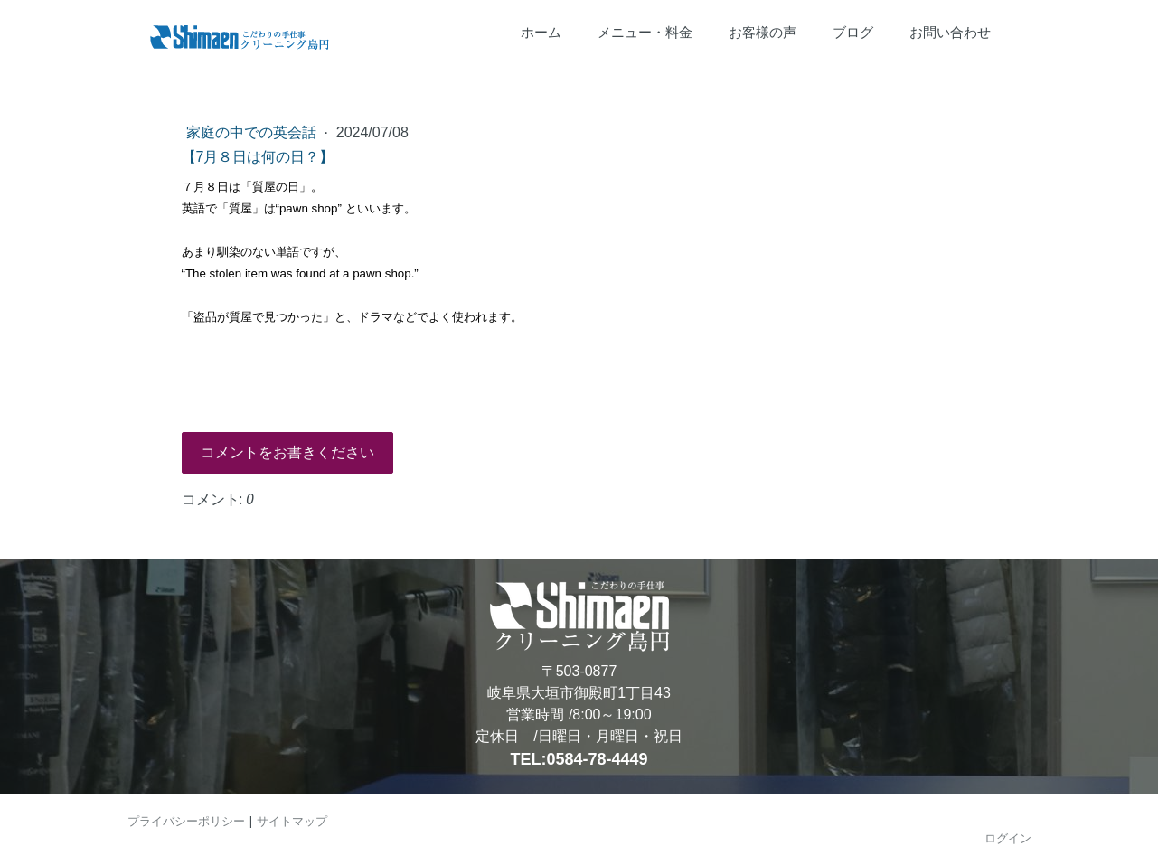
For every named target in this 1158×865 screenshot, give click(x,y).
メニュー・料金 (645, 32)
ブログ (853, 32)
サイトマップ (292, 821)
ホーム (541, 32)
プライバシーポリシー (186, 821)
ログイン (1007, 838)
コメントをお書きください (287, 452)
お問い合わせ (950, 32)
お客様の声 (762, 32)
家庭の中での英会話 (253, 132)
